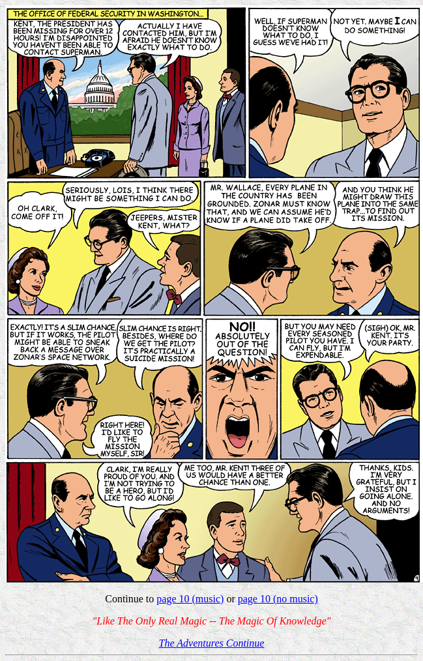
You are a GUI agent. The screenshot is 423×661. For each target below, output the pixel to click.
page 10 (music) (190, 598)
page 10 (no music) (278, 598)
